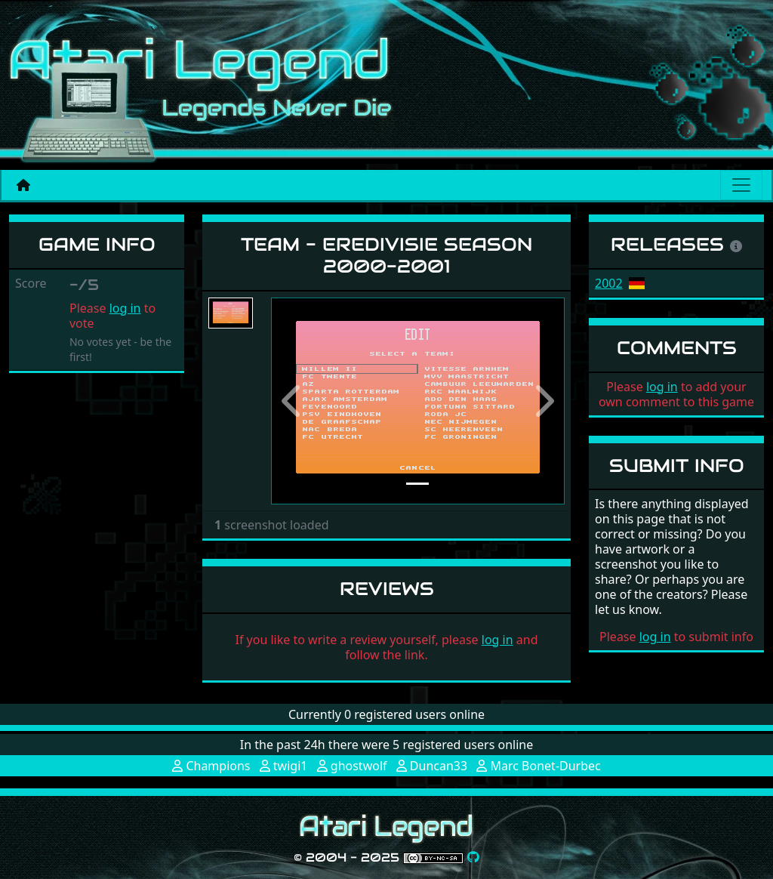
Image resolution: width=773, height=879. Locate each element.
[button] (293, 401)
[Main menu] (741, 185)
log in (125, 308)
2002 (609, 283)
